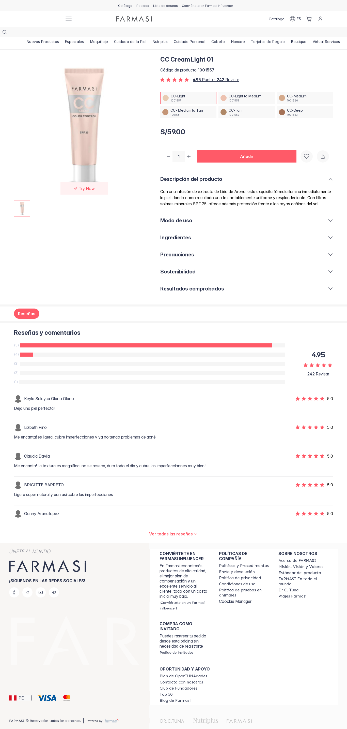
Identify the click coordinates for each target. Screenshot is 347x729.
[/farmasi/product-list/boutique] (299, 33)
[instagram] (27, 583)
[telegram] (54, 583)
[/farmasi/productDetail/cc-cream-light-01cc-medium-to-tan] (188, 102)
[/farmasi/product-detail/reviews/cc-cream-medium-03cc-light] (173, 524)
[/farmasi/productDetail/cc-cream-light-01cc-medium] (305, 88)
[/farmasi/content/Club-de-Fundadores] (178, 678)
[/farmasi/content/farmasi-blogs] (175, 690)
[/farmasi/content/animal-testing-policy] (244, 583)
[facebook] (14, 583)
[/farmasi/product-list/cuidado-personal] (190, 33)
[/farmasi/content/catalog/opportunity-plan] (183, 666)
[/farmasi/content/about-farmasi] (297, 550)
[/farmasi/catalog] (125, 5)
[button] (248, 146)
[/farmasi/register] (142, 5)
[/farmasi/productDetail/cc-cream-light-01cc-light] (188, 88)
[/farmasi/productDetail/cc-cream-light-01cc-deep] (305, 102)
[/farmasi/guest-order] (176, 643)
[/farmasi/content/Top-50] (166, 684)
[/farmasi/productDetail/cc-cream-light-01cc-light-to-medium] (246, 88)
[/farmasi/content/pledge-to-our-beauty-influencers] (288, 580)
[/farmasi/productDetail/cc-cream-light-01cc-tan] (246, 102)
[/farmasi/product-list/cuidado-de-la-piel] (130, 33)
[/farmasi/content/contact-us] (181, 672)
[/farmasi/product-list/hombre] (238, 33)
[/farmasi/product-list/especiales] (74, 33)
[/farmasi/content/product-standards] (299, 563)
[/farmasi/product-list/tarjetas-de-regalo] (268, 33)
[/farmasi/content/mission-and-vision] (300, 557)
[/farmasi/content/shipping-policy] (237, 562)
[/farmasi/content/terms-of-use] (237, 574)
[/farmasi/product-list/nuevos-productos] (43, 33)
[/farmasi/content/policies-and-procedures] (244, 556)
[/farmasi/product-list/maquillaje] (99, 33)
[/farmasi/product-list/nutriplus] (160, 33)
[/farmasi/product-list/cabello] (218, 33)
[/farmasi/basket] (309, 19)
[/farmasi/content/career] (292, 586)
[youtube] (41, 583)
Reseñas (26, 304)
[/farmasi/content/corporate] (303, 572)
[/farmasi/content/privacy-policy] (240, 568)
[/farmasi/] (41, 19)
